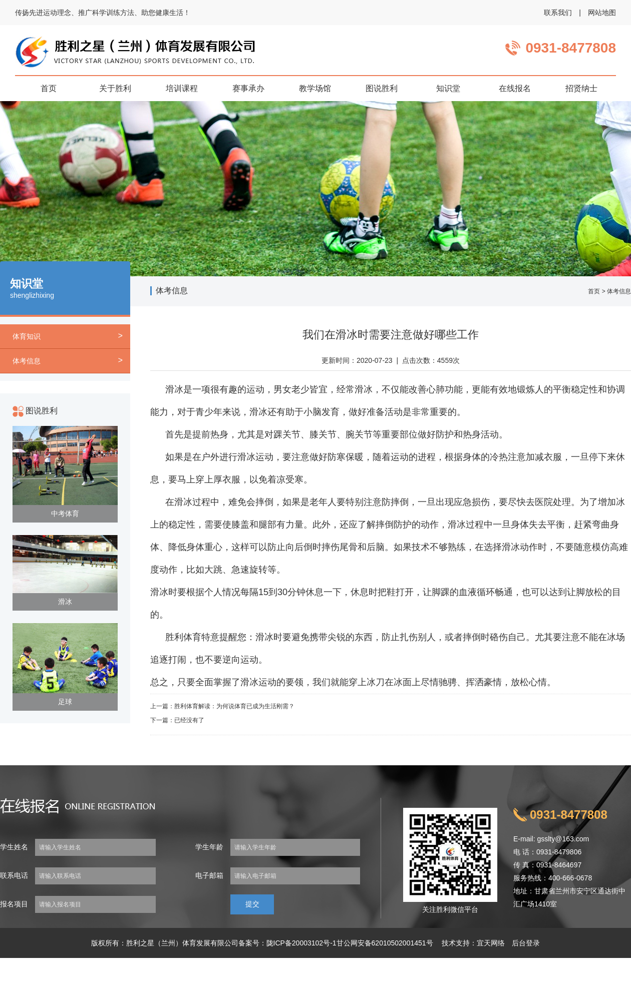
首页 (594, 291)
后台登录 (526, 943)
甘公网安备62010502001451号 (385, 943)
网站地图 (602, 13)
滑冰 (65, 602)
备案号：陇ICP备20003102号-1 (287, 943)
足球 (65, 702)
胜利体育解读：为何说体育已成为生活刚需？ (234, 706)
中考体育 (65, 514)
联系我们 (558, 13)
